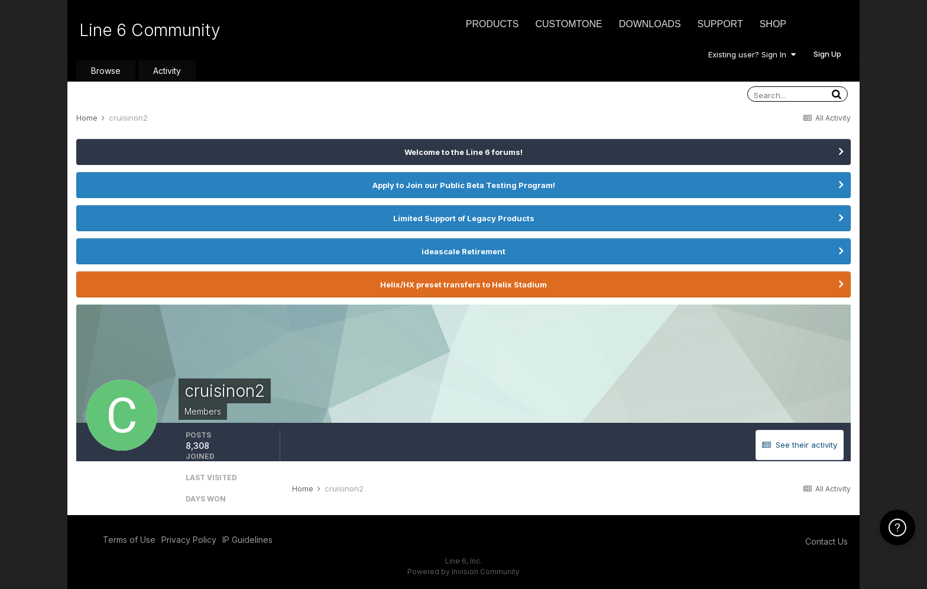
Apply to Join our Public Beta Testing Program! (463, 185)
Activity (167, 71)
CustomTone (568, 24)
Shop (773, 24)
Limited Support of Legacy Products (463, 218)
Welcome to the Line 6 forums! (463, 152)
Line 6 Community (150, 30)
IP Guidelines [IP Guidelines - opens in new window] (247, 540)
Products (492, 24)
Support (720, 24)
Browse (106, 71)
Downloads (650, 24)
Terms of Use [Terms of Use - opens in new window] (129, 540)
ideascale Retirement (463, 251)
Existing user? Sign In (752, 54)
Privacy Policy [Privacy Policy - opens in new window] (188, 540)
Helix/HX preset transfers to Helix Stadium (463, 284)
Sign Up (827, 54)
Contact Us (826, 541)
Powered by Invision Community (463, 571)
